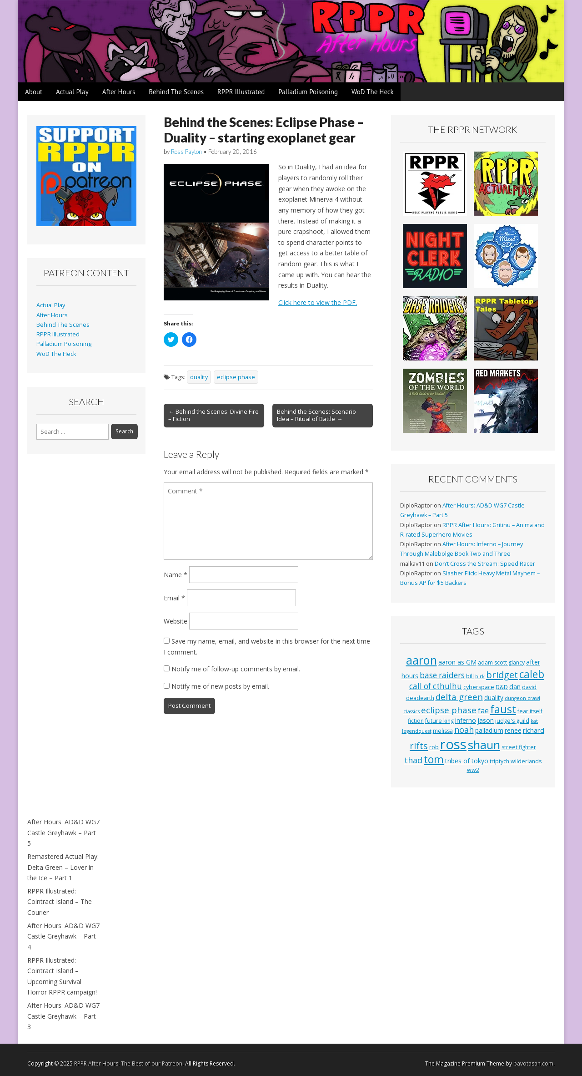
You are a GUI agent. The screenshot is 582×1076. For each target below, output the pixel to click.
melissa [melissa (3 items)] (443, 731)
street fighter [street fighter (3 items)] (519, 747)
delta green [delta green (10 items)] (459, 696)
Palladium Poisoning (308, 91)
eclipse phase (236, 377)
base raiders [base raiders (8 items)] (442, 675)
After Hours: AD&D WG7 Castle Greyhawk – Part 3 (63, 1016)
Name (175, 574)
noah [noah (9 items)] (464, 729)
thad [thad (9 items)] (413, 760)
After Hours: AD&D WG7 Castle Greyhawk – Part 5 (63, 832)
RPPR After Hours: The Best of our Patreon (128, 1063)
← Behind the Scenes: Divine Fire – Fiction (213, 415)
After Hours (118, 91)
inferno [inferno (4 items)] (465, 720)
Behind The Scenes (176, 91)
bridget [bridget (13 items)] (502, 675)
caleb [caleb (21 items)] (531, 674)
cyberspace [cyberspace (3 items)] (478, 687)
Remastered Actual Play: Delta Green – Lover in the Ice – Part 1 (63, 867)
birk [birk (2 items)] (480, 676)
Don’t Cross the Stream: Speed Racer (485, 564)
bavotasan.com (533, 1063)
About (33, 91)
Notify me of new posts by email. (220, 686)
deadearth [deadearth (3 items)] (420, 698)
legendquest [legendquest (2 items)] (416, 731)
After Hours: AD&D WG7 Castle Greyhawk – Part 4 (63, 936)
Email (174, 598)
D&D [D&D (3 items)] (502, 687)
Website (175, 621)
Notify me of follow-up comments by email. (235, 669)
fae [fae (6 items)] (483, 710)
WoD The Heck (372, 91)
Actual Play (72, 91)
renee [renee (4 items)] (513, 730)
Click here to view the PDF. (317, 302)
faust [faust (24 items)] (503, 709)
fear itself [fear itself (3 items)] (529, 711)
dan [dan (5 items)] (515, 686)
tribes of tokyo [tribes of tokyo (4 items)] (466, 760)
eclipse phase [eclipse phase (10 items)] (449, 710)
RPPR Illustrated (241, 91)
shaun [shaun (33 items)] (484, 744)
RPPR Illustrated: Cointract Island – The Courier (59, 902)
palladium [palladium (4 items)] (489, 730)
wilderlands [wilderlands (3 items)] (526, 761)
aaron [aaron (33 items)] (421, 660)
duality (199, 377)
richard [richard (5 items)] (533, 730)
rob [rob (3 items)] (434, 747)
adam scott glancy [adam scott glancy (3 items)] (501, 662)
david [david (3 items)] (529, 687)
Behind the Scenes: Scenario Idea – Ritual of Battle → (316, 415)
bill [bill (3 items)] (470, 676)
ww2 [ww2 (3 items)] (473, 770)
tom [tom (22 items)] (434, 759)
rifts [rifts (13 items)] (419, 746)
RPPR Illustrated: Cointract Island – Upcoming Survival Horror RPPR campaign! (62, 976)
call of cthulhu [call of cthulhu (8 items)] (435, 686)
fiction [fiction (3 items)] (416, 721)
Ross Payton (186, 151)
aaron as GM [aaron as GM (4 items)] (457, 662)
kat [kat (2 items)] (534, 721)
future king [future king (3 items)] (439, 721)
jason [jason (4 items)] (485, 720)
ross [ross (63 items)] (453, 744)
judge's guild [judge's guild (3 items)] (512, 721)
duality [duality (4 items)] (493, 697)
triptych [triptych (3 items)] (499, 761)
